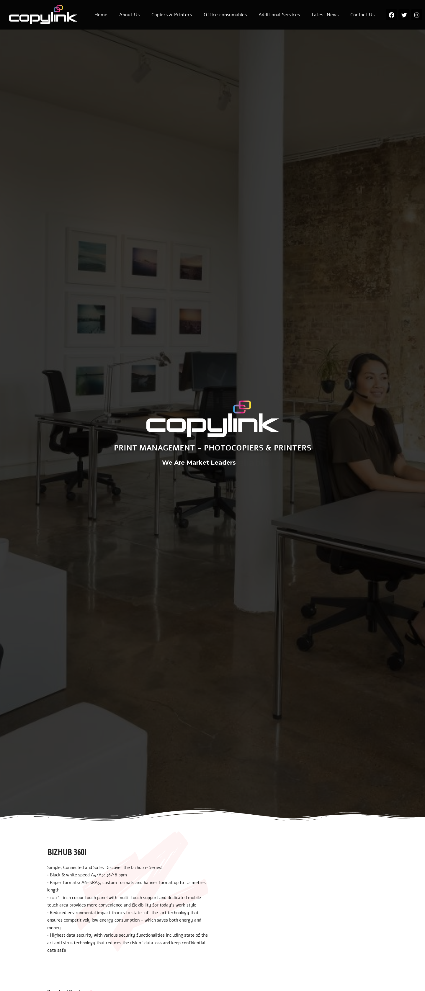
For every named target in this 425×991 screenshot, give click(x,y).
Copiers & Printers (171, 15)
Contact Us (362, 15)
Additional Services (279, 15)
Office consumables (225, 15)
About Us (129, 15)
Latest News (325, 15)
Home (100, 15)
